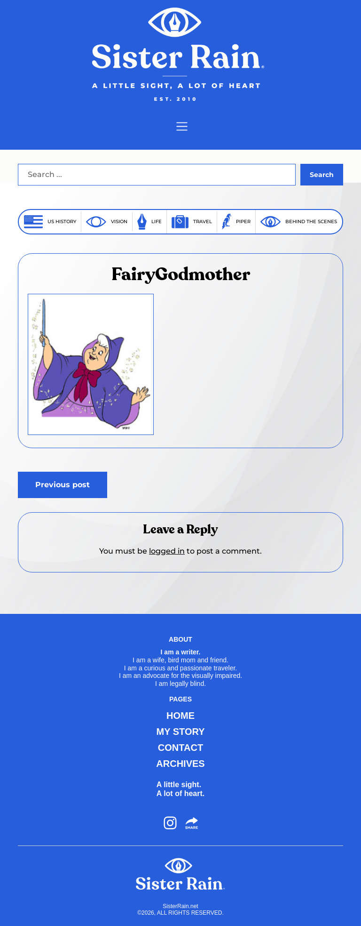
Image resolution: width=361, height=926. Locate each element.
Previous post (62, 484)
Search (322, 174)
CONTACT (180, 747)
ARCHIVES (180, 763)
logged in (167, 551)
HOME (180, 715)
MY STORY (181, 731)
